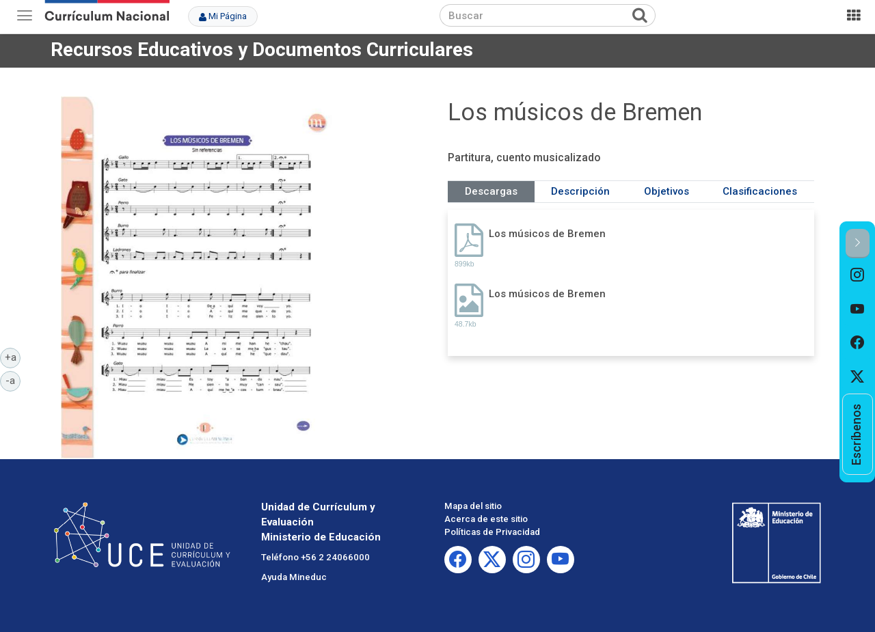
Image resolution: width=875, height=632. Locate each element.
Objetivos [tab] (666, 191)
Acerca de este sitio (486, 519)
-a (13, 380)
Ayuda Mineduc (294, 577)
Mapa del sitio (473, 506)
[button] (858, 243)
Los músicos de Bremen (547, 234)
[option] (857, 275)
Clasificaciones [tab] (760, 191)
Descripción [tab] (580, 191)
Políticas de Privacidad (492, 532)
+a (13, 356)
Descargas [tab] (491, 191)
